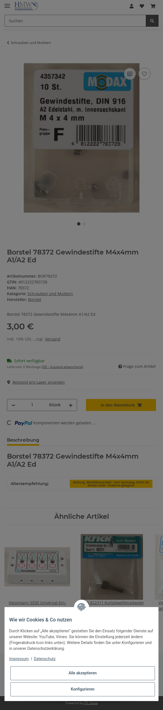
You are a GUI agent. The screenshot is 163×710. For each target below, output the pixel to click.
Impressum (19, 659)
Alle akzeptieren (82, 673)
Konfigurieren (82, 689)
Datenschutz (45, 659)
